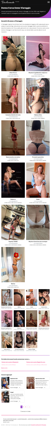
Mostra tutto (4, 368)
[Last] (29, 407)
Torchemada (8, 2)
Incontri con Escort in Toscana (38, 424)
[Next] (27, 407)
